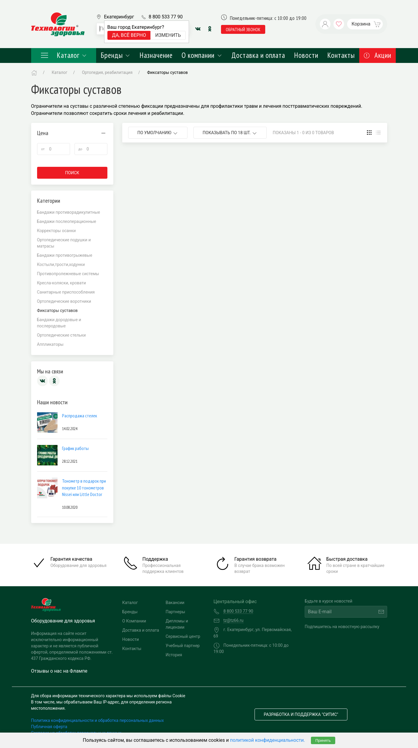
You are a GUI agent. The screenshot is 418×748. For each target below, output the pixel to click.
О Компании (134, 621)
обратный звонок (243, 29)
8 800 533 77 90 (166, 17)
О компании (202, 55)
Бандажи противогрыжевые (64, 255)
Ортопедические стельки (61, 335)
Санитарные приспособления (66, 292)
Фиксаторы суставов (167, 72)
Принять (323, 740)
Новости (306, 55)
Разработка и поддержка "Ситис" (301, 714)
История (174, 654)
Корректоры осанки (56, 230)
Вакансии (175, 602)
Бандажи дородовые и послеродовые (59, 322)
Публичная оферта (49, 726)
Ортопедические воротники (64, 301)
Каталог (64, 55)
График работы (75, 448)
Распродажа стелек (79, 416)
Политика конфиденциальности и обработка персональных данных (97, 720)
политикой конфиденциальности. (267, 740)
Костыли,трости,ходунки (61, 264)
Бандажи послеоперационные (66, 221)
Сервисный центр (183, 636)
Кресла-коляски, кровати (61, 282)
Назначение (156, 55)
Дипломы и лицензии (177, 624)
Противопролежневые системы (68, 273)
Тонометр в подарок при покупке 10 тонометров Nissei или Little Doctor (84, 487)
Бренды (116, 55)
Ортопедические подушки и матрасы (64, 242)
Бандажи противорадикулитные (68, 212)
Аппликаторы (50, 344)
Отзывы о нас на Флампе (59, 671)
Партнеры (175, 611)
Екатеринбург (119, 17)
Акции (377, 55)
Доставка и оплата (258, 55)
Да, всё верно (129, 35)
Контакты (341, 55)
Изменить (168, 35)
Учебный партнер (183, 645)
